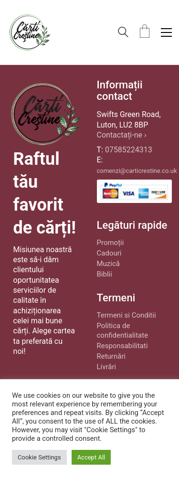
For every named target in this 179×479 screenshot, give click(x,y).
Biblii (104, 274)
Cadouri (109, 253)
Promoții (110, 242)
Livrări (106, 366)
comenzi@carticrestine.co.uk (137, 170)
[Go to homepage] (29, 32)
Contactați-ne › (122, 134)
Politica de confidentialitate (122, 330)
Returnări (111, 356)
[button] (166, 32)
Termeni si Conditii (126, 315)
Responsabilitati (122, 345)
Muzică (108, 263)
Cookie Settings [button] (39, 457)
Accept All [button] (91, 457)
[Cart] (144, 32)
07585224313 (128, 149)
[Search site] (123, 33)
